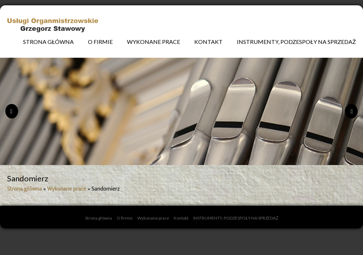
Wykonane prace (153, 41)
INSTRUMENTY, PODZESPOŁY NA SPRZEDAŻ (296, 41)
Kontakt (208, 41)
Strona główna (48, 41)
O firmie (100, 41)
